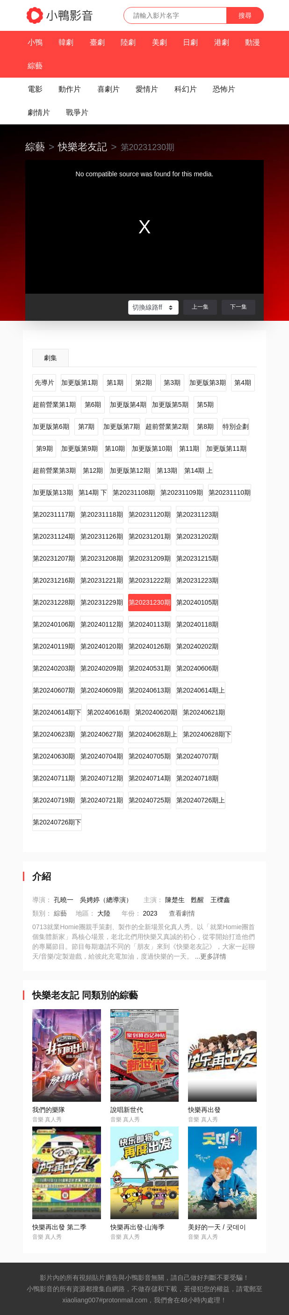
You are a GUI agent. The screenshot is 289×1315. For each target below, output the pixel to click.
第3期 (172, 382)
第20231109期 (181, 492)
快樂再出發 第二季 (59, 1227)
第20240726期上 (200, 800)
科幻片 (185, 89)
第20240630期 (54, 756)
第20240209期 (101, 668)
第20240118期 (197, 624)
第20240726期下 (57, 822)
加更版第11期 (226, 448)
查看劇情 (182, 913)
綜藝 (35, 66)
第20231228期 (54, 602)
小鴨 (35, 42)
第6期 (93, 404)
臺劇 (97, 42)
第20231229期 (101, 602)
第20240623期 (54, 734)
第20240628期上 (153, 734)
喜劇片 (108, 89)
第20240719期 (54, 800)
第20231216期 (54, 580)
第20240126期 (150, 646)
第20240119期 (54, 646)
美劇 (159, 42)
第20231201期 (150, 536)
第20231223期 (197, 580)
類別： (42, 913)
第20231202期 (197, 536)
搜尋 (245, 15)
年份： (131, 913)
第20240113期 (150, 624)
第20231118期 (101, 514)
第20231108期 (134, 492)
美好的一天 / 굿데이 (217, 1227)
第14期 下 (93, 492)
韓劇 (65, 42)
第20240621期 (204, 712)
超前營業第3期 (54, 470)
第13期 (167, 470)
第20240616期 (108, 712)
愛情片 (147, 89)
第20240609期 (101, 690)
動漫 (252, 42)
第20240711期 (54, 778)
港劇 (221, 42)
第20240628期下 (207, 734)
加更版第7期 (121, 426)
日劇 (190, 42)
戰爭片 (77, 112)
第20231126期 (101, 536)
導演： (42, 899)
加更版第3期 (207, 382)
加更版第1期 (79, 382)
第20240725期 (150, 800)
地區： (85, 913)
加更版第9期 (79, 448)
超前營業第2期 (166, 426)
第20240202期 (197, 646)
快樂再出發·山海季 (137, 1227)
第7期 (86, 426)
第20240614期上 (200, 690)
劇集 (50, 357)
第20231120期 (150, 514)
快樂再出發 (204, 1109)
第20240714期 (150, 778)
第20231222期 (150, 580)
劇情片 (39, 112)
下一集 (238, 306)
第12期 (93, 470)
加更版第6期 (51, 426)
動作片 (69, 89)
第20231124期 (54, 536)
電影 (35, 89)
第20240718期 (197, 778)
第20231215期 (197, 558)
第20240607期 (54, 690)
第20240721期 (101, 800)
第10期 (115, 448)
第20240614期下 (57, 712)
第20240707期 (197, 756)
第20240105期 (197, 602)
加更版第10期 (152, 448)
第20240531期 (150, 668)
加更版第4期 (128, 404)
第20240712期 (101, 778)
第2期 (143, 382)
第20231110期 (230, 492)
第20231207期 (54, 558)
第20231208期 (101, 558)
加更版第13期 (53, 492)
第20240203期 (54, 668)
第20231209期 (150, 558)
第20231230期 (150, 602)
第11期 (189, 448)
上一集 (200, 306)
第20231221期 (101, 580)
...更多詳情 (211, 956)
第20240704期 (101, 756)
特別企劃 (236, 426)
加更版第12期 (130, 470)
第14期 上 (198, 470)
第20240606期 (197, 668)
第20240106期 (54, 624)
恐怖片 (224, 89)
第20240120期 (101, 646)
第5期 (205, 404)
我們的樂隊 (48, 1109)
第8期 (205, 426)
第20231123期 (197, 514)
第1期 (115, 382)
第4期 (242, 382)
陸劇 (128, 42)
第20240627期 (101, 734)
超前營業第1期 (54, 404)
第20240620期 (156, 712)
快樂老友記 (82, 146)
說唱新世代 (126, 1109)
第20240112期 (101, 624)
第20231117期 (54, 514)
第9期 (44, 448)
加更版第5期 (170, 404)
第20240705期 (150, 756)
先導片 (44, 382)
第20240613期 (150, 690)
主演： (153, 899)
